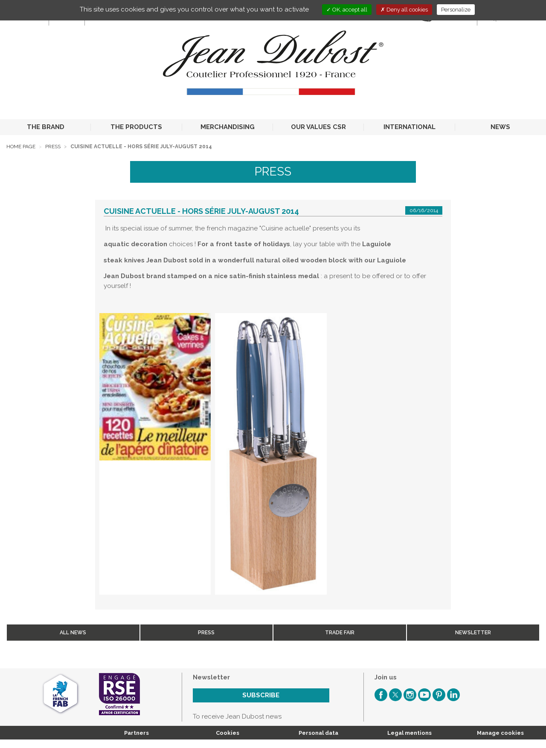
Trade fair (339, 633)
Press (53, 147)
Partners (136, 733)
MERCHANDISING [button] (227, 127)
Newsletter (473, 633)
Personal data (318, 733)
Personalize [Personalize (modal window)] (455, 9)
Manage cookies (500, 733)
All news (73, 633)
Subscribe (260, 695)
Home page (20, 147)
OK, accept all (346, 9)
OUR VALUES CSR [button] (318, 127)
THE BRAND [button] (45, 127)
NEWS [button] (500, 127)
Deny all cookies (404, 9)
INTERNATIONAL (409, 127)
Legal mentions (409, 733)
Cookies (227, 733)
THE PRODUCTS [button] (136, 127)
